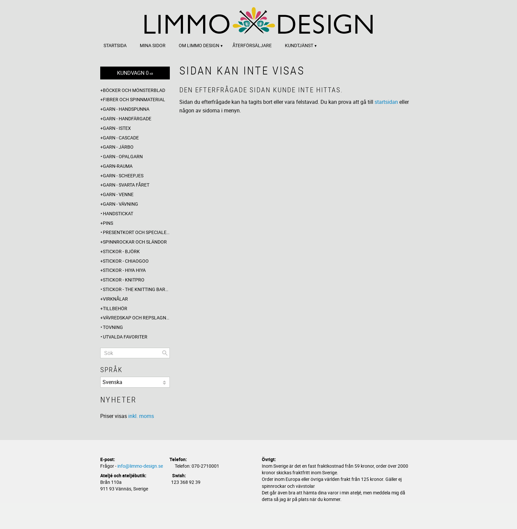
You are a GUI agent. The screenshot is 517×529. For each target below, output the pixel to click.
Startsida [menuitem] (115, 45)
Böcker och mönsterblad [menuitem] (134, 90)
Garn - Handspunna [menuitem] (126, 109)
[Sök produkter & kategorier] (135, 353)
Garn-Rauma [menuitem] (118, 166)
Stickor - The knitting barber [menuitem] (136, 289)
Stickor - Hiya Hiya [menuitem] (124, 270)
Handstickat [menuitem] (118, 213)
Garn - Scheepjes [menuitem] (123, 175)
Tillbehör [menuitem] (115, 308)
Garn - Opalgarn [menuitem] (123, 156)
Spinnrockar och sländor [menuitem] (135, 242)
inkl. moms (141, 416)
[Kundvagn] (135, 73)
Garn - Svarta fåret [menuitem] (126, 185)
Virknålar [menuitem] (115, 299)
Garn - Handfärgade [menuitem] (127, 118)
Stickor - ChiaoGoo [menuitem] (126, 261)
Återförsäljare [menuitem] (252, 45)
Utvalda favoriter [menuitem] (125, 337)
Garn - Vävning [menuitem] (120, 204)
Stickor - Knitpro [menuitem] (123, 280)
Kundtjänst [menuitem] (299, 45)
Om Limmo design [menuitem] (199, 45)
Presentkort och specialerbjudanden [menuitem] (136, 232)
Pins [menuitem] (108, 223)
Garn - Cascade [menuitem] (121, 137)
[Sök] (165, 353)
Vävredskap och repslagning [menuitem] (136, 317)
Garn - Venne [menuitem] (118, 194)
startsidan (386, 101)
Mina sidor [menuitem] (153, 45)
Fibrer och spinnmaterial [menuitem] (134, 99)
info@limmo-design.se (140, 466)
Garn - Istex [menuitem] (117, 128)
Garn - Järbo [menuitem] (118, 147)
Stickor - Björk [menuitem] (121, 251)
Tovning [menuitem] (113, 327)
